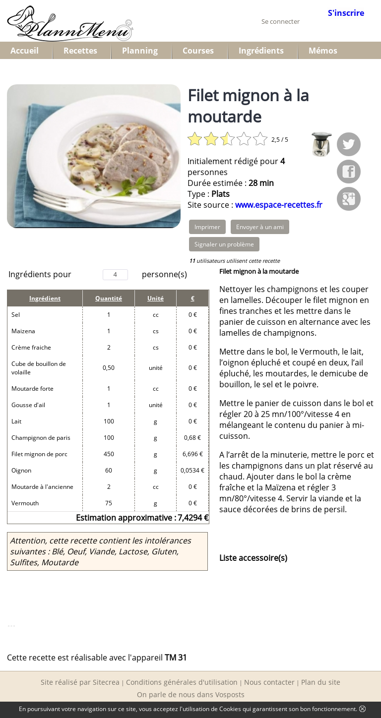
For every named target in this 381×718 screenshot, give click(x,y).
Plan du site (320, 682)
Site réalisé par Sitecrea (80, 682)
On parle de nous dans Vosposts (191, 694)
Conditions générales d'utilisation (182, 682)
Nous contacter (269, 682)
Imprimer (207, 227)
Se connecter (280, 21)
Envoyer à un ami (260, 227)
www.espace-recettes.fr (278, 204)
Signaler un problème (224, 244)
